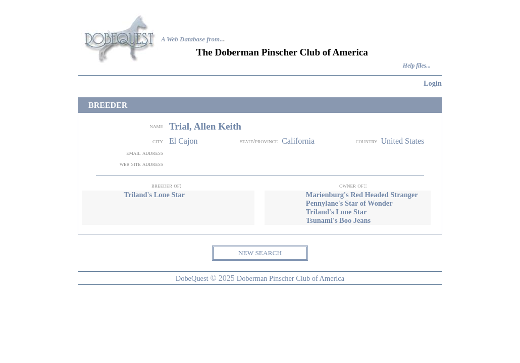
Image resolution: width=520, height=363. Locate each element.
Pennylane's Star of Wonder (349, 203)
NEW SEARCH (260, 253)
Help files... (417, 66)
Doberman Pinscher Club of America (290, 278)
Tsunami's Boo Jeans (338, 220)
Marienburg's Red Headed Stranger (362, 195)
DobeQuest (192, 278)
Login (433, 83)
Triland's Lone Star (154, 195)
